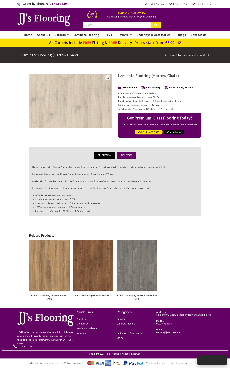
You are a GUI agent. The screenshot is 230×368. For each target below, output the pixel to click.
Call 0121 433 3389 (148, 132)
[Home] (166, 55)
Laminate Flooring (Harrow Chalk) (193, 55)
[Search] (156, 25)
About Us (43, 35)
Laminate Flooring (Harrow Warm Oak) (93, 295)
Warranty (81, 333)
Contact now (174, 132)
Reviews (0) (126, 155)
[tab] (104, 155)
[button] (107, 77)
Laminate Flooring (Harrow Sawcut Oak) (49, 297)
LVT (111, 35)
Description (104, 155)
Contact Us (198, 35)
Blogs (182, 35)
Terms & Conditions (87, 328)
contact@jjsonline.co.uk (168, 332)
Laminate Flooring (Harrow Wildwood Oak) (137, 297)
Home (28, 35)
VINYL (126, 35)
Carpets (62, 35)
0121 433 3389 (56, 4)
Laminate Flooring (87, 35)
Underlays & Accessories (154, 35)
